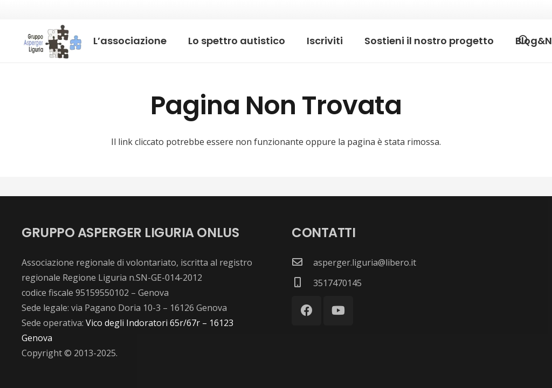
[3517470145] (302, 282)
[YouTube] (338, 310)
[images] (51, 41)
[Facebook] (306, 310)
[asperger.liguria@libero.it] (302, 262)
